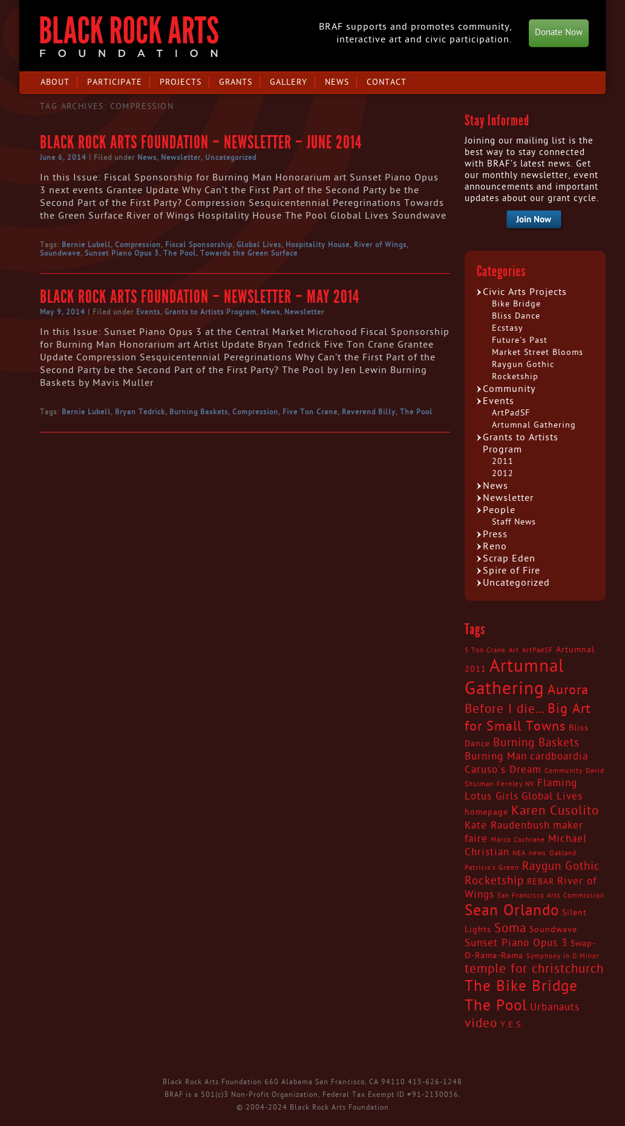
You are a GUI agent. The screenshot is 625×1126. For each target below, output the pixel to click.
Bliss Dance (516, 316)
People (499, 510)
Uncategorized (231, 157)
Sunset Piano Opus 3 (122, 253)
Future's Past (520, 340)
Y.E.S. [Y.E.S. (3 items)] (511, 1025)
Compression (138, 244)
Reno (495, 546)
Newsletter (181, 157)
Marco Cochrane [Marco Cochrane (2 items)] (518, 840)
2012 (503, 473)
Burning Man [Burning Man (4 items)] (496, 756)
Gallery (288, 82)
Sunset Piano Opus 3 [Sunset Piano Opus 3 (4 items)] (516, 943)
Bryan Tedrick (140, 412)
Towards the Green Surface (249, 253)
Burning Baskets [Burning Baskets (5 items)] (536, 742)
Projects (180, 82)
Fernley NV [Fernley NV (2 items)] (515, 784)
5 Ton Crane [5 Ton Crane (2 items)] (485, 650)
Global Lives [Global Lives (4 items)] (552, 796)
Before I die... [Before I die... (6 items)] (505, 709)
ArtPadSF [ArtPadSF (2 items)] (537, 650)
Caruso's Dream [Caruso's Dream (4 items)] (503, 770)
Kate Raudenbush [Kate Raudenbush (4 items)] (507, 826)
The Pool (179, 253)
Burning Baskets (198, 412)
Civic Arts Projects (525, 291)
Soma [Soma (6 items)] (510, 928)
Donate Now (559, 32)
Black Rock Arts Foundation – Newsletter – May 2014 (199, 297)
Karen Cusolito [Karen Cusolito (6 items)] (555, 811)
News (337, 82)
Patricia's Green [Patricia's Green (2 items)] (492, 868)
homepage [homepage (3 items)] (486, 812)
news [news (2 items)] (537, 853)
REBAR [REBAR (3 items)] (540, 882)
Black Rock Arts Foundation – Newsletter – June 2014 (201, 142)
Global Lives (259, 244)
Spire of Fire (511, 570)
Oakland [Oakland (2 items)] (563, 853)
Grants (235, 82)
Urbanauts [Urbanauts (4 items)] (555, 1007)
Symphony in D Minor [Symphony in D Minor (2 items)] (563, 956)
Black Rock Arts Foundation (129, 37)
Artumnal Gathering (534, 425)
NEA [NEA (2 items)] (519, 853)
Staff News (514, 522)
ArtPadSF (511, 413)
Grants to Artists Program (211, 312)
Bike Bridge (516, 304)
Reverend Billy (369, 412)
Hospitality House (318, 244)
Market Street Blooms (537, 352)
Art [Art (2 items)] (514, 650)
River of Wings (380, 244)
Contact (387, 82)
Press (495, 534)
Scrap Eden (509, 558)
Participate (114, 82)
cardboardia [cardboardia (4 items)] (559, 756)
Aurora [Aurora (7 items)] (568, 690)
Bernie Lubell (86, 244)
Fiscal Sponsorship (198, 244)
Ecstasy (507, 328)
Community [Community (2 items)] (564, 771)
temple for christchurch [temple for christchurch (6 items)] (534, 969)
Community (509, 388)
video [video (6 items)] (481, 1023)
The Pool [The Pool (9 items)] (496, 1006)
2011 (503, 461)
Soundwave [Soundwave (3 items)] (553, 930)
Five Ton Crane (310, 412)
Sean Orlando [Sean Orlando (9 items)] (512, 910)
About (55, 82)
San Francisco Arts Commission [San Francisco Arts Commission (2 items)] (550, 895)
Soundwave (60, 253)
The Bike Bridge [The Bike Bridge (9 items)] (521, 986)
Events (148, 312)
